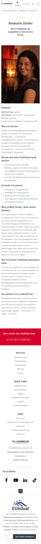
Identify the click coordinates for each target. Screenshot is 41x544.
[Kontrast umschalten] (18, 4)
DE (24, 4)
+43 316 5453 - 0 (20, 456)
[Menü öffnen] (38, 4)
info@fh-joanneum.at (20, 460)
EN (28, 4)
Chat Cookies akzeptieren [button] (24, 536)
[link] (20, 357)
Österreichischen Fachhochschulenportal (19, 520)
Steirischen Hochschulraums (13, 517)
